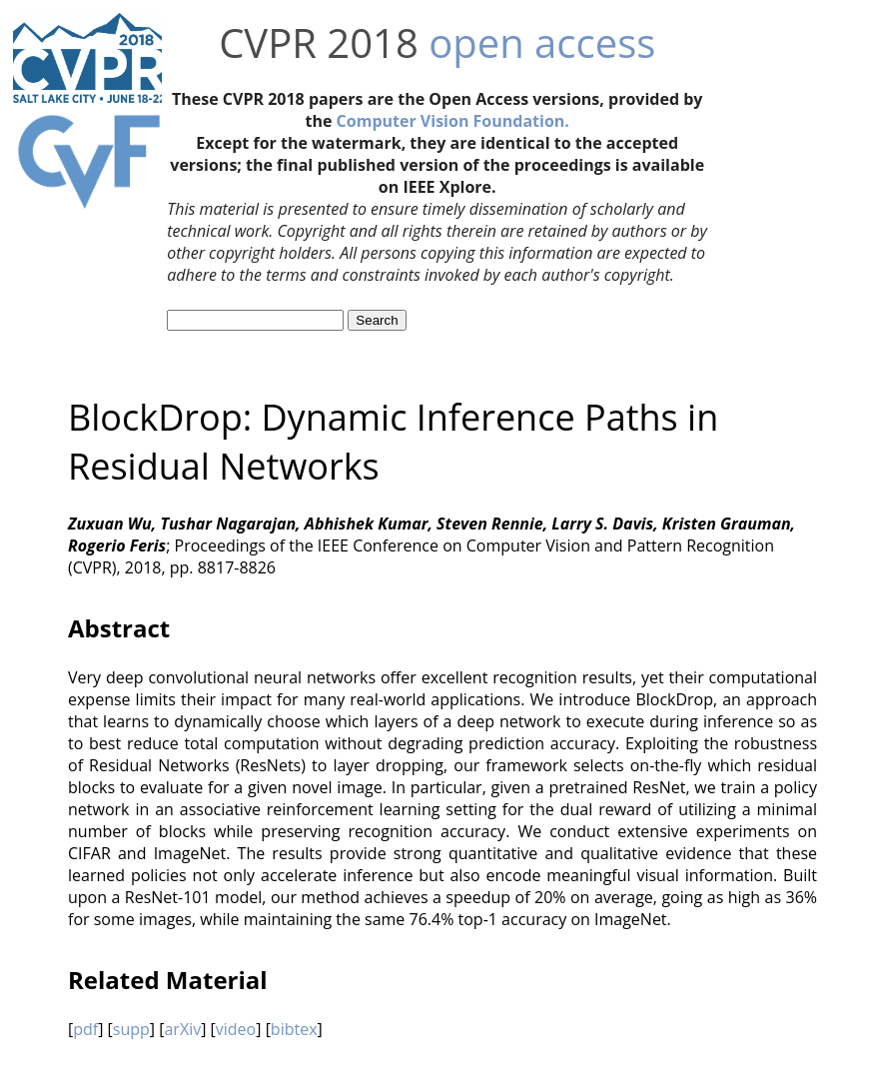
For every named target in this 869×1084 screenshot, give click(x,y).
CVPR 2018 (319, 42)
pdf (85, 1029)
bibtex (294, 1029)
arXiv (182, 1029)
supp (131, 1029)
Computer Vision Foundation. (453, 121)
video (236, 1029)
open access (542, 42)
